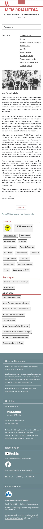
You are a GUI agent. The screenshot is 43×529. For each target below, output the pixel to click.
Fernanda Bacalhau (27, 247)
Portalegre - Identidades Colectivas (15, 337)
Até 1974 (23, 49)
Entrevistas (25, 236)
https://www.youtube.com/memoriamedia (18, 458)
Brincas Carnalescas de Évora (13, 314)
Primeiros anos (25, 46)
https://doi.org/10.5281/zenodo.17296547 (21, 477)
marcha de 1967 (29, 173)
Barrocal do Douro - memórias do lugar (16, 332)
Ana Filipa (22, 241)
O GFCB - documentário (23, 226)
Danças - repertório (26, 56)
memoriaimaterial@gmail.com (14, 420)
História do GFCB (10, 236)
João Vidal (35, 253)
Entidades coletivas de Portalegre (16, 282)
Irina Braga (8, 253)
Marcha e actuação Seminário (30, 42)
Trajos (6, 270)
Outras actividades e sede (29, 62)
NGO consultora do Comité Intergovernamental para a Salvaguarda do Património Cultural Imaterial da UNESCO (21, 517)
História (22, 39)
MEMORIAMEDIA (10, 367)
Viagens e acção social (28, 59)
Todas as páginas (26, 66)
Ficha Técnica (9, 288)
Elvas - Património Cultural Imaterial (15, 326)
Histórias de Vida (9, 320)
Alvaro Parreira (9, 241)
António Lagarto (10, 247)
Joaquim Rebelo (10, 258)
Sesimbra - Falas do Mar (11, 297)
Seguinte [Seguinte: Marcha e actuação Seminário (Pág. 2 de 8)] (21, 207)
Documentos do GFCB (21, 270)
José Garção (24, 258)
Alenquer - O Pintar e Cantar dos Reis (16, 309)
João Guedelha (21, 253)
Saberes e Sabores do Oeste (13, 343)
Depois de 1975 (25, 52)
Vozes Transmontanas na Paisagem (16, 303)
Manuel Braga (9, 264)
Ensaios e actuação (25, 264)
